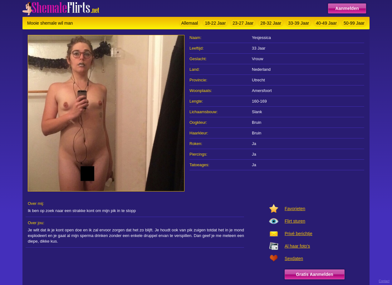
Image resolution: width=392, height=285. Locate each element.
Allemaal (189, 23)
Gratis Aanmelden (314, 274)
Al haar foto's (297, 246)
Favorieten (295, 208)
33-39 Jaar (298, 23)
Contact (384, 281)
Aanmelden (347, 8)
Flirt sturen (295, 221)
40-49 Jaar (326, 23)
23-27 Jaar (243, 23)
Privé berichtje (298, 233)
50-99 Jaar (354, 23)
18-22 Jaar (215, 23)
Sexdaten (294, 258)
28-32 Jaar (270, 23)
